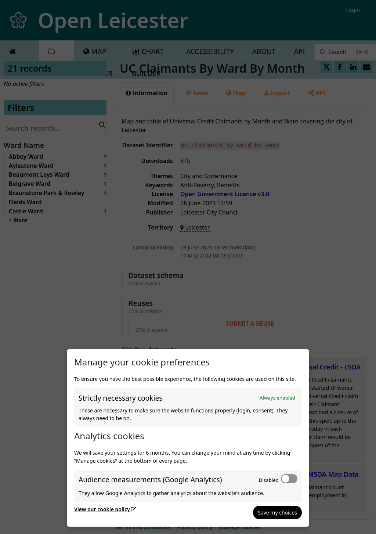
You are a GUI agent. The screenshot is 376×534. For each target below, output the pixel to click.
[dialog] (188, 438)
